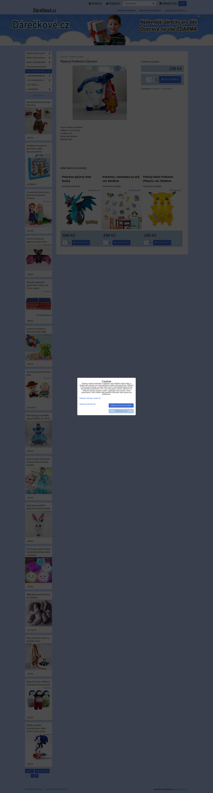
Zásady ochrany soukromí (90, 398)
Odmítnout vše (121, 411)
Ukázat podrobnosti (87, 404)
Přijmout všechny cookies (121, 405)
